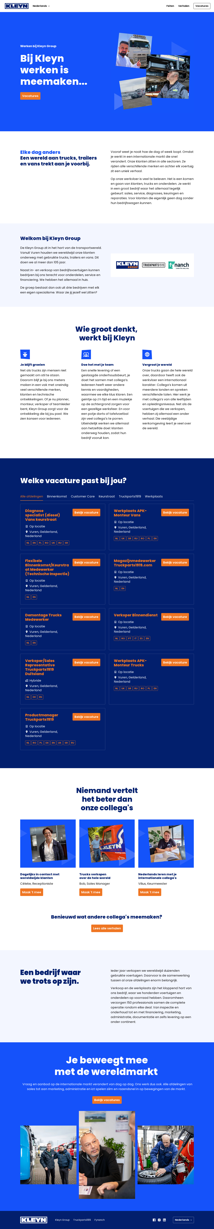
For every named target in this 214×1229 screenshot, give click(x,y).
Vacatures (201, 6)
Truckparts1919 (82, 1220)
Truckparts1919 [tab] (130, 496)
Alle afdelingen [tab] (31, 496)
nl (28, 543)
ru (60, 543)
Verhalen (183, 6)
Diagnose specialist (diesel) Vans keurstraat (42, 515)
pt (129, 638)
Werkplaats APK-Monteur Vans (130, 513)
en (34, 543)
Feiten (170, 6)
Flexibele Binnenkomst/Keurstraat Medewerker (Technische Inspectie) (47, 567)
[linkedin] (164, 1220)
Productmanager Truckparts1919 (41, 717)
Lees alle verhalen (107, 928)
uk (53, 543)
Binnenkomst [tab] (57, 496)
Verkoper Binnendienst (136, 615)
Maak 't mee (31, 892)
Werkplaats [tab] (154, 496)
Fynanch (99, 1220)
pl (40, 543)
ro (46, 543)
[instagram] (159, 1220)
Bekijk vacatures (107, 1100)
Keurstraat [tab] (107, 496)
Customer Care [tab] (83, 496)
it (136, 638)
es (141, 638)
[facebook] (154, 1220)
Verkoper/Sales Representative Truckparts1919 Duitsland (40, 667)
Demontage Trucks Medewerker (43, 617)
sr (66, 543)
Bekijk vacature (86, 512)
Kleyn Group (62, 1220)
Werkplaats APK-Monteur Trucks (130, 663)
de (34, 697)
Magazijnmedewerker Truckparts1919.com (135, 563)
